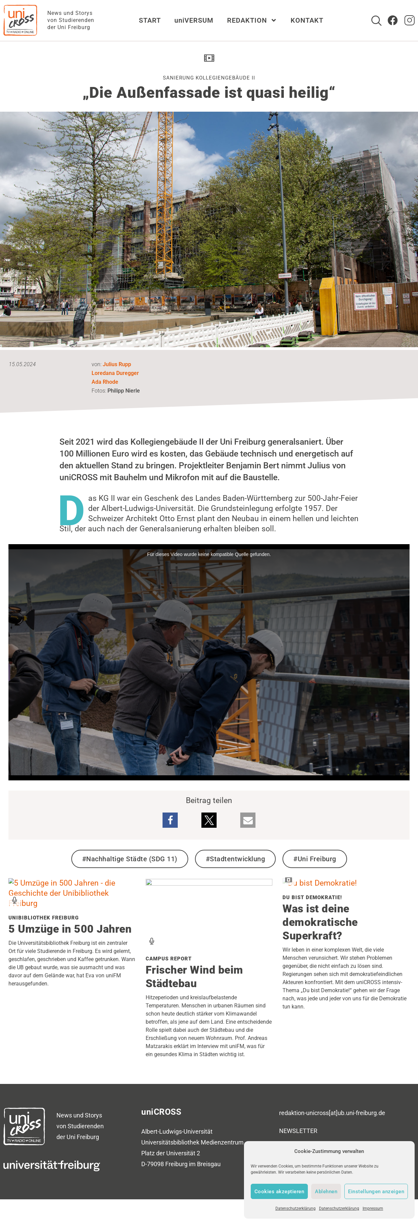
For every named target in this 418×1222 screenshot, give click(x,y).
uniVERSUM (194, 20)
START (150, 20)
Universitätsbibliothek (170, 1142)
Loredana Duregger (115, 373)
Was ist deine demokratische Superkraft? (320, 922)
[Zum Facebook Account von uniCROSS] (393, 20)
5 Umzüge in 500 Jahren (69, 929)
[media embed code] (209, 662)
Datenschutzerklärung (295, 1208)
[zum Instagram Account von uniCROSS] (409, 20)
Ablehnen (326, 1191)
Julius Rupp (117, 364)
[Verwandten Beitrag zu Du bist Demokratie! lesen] (319, 883)
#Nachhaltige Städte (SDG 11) (129, 859)
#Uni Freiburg (314, 859)
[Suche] (376, 21)
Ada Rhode (105, 382)
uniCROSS (161, 1112)
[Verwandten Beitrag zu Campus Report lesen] (209, 883)
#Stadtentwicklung (235, 859)
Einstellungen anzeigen (376, 1191)
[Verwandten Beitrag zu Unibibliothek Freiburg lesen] (72, 903)
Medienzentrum (222, 1142)
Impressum (373, 1208)
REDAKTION (252, 20)
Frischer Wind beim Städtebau (194, 976)
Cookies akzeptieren (279, 1191)
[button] (170, 820)
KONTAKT (307, 20)
